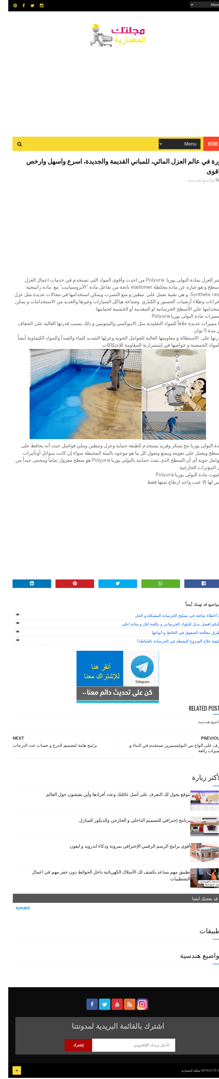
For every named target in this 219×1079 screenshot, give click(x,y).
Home (205, 144)
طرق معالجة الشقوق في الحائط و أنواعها (178, 634)
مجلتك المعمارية (182, 1072)
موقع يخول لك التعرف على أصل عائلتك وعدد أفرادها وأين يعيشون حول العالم (110, 795)
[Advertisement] (109, 89)
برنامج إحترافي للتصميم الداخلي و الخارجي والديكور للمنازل (126, 821)
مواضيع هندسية (193, 182)
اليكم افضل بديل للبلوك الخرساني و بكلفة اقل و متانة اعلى (162, 626)
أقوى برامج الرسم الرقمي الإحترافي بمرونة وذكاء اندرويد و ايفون (121, 847)
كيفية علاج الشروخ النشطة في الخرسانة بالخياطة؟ (170, 643)
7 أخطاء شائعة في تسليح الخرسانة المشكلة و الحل (169, 617)
